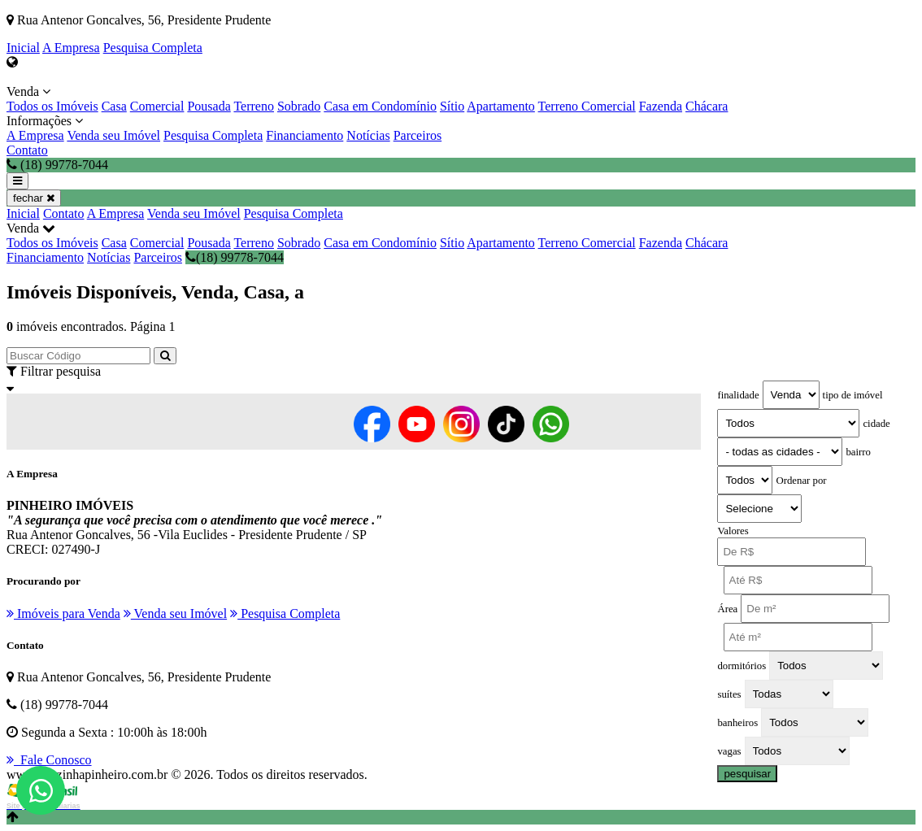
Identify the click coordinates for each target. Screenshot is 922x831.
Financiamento (304, 135)
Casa (114, 106)
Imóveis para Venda (63, 613)
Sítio (452, 106)
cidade (876, 423)
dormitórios (741, 666)
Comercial (157, 106)
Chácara (706, 106)
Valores (732, 531)
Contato (27, 150)
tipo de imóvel (853, 395)
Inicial (23, 47)
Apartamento (501, 106)
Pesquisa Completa (152, 47)
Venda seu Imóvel (113, 135)
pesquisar (747, 774)
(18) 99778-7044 (234, 257)
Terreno (253, 106)
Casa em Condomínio (380, 106)
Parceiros (418, 135)
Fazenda (660, 106)
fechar (33, 198)
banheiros (737, 723)
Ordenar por (801, 480)
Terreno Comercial (587, 106)
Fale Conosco (49, 760)
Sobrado (298, 106)
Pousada (208, 106)
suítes (729, 694)
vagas (729, 751)
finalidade (738, 395)
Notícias (367, 135)
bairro (858, 452)
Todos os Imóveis (52, 106)
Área (727, 609)
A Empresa (71, 47)
